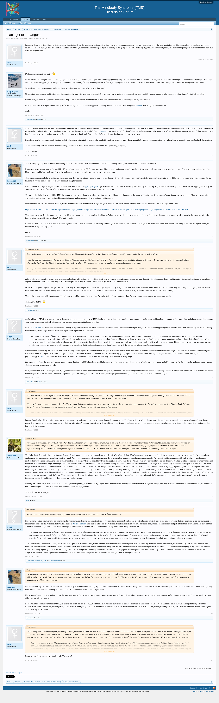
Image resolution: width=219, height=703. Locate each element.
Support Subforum (22, 46)
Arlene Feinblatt (79, 532)
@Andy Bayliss (91, 195)
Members (36, 19)
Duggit (9, 345)
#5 (212, 314)
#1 (212, 71)
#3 (212, 164)
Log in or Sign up (206, 2)
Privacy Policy (210, 700)
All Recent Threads (24, 23)
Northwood (11, 464)
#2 (212, 123)
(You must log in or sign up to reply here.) (199, 677)
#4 (212, 245)
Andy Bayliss (12, 100)
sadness (139, 114)
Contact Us (193, 696)
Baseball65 (30, 128)
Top (210, 696)
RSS (214, 696)
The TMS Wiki (13, 19)
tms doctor (103, 139)
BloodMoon (30, 249)
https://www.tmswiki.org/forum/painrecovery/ (133, 36)
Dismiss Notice (211, 36)
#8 (212, 505)
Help (44, 19)
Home (205, 696)
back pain (37, 336)
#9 (212, 565)
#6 (212, 386)
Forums (25, 19)
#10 (212, 622)
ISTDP (43, 365)
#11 (212, 668)
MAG (37, 46)
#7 (212, 438)
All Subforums (10, 23)
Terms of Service (198, 700)
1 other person (55, 569)
